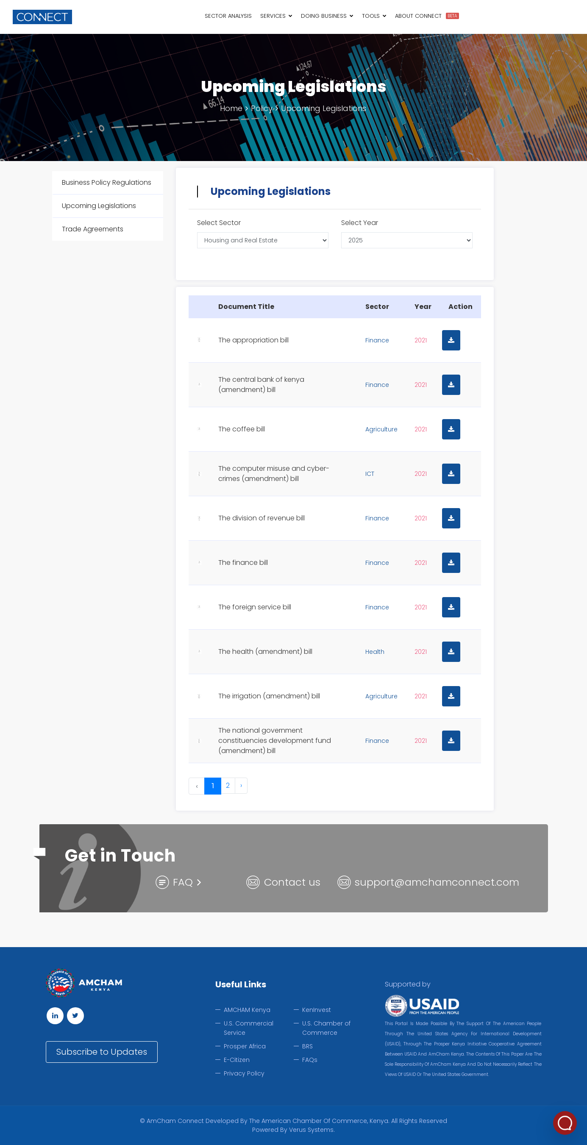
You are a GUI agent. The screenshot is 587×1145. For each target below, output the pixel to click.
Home (231, 108)
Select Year (359, 223)
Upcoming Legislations (323, 108)
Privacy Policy (244, 1073)
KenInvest (316, 1010)
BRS (307, 1046)
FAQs (309, 1060)
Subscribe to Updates (101, 1052)
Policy (262, 108)
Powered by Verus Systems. (293, 1130)
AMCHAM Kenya (247, 1010)
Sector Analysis (228, 16)
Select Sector (219, 223)
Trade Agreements (92, 229)
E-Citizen (237, 1060)
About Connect (418, 16)
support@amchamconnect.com (437, 882)
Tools (374, 16)
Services (276, 16)
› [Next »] (241, 785)
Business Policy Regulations (106, 182)
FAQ (183, 882)
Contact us (292, 882)
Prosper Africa (245, 1046)
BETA (452, 16)
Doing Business (327, 16)
